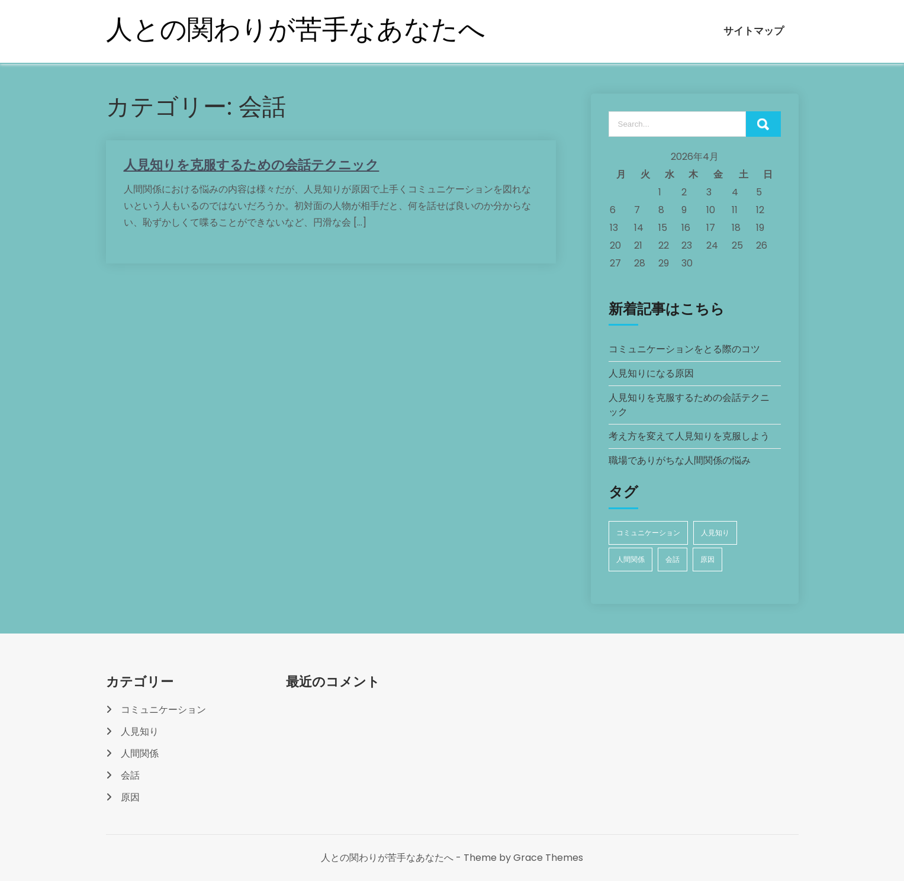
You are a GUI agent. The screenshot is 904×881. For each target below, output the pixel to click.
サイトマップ (753, 31)
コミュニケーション (163, 709)
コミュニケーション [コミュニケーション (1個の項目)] (648, 533)
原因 (130, 797)
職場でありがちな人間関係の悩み (680, 460)
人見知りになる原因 (651, 373)
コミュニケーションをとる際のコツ (684, 349)
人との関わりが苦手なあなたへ (295, 29)
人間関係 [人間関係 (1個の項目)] (630, 559)
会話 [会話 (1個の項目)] (672, 559)
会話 (130, 775)
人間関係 (140, 753)
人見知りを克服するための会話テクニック (251, 165)
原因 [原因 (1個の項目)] (707, 559)
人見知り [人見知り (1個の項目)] (715, 533)
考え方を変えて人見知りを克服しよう (689, 436)
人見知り (140, 731)
